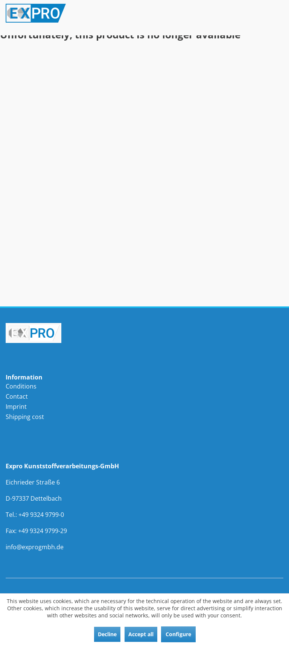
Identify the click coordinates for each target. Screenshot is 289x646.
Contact (17, 396)
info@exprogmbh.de (35, 547)
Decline (107, 634)
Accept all (141, 634)
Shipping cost (25, 417)
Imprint (16, 406)
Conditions (21, 386)
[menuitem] (75, 386)
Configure (178, 634)
